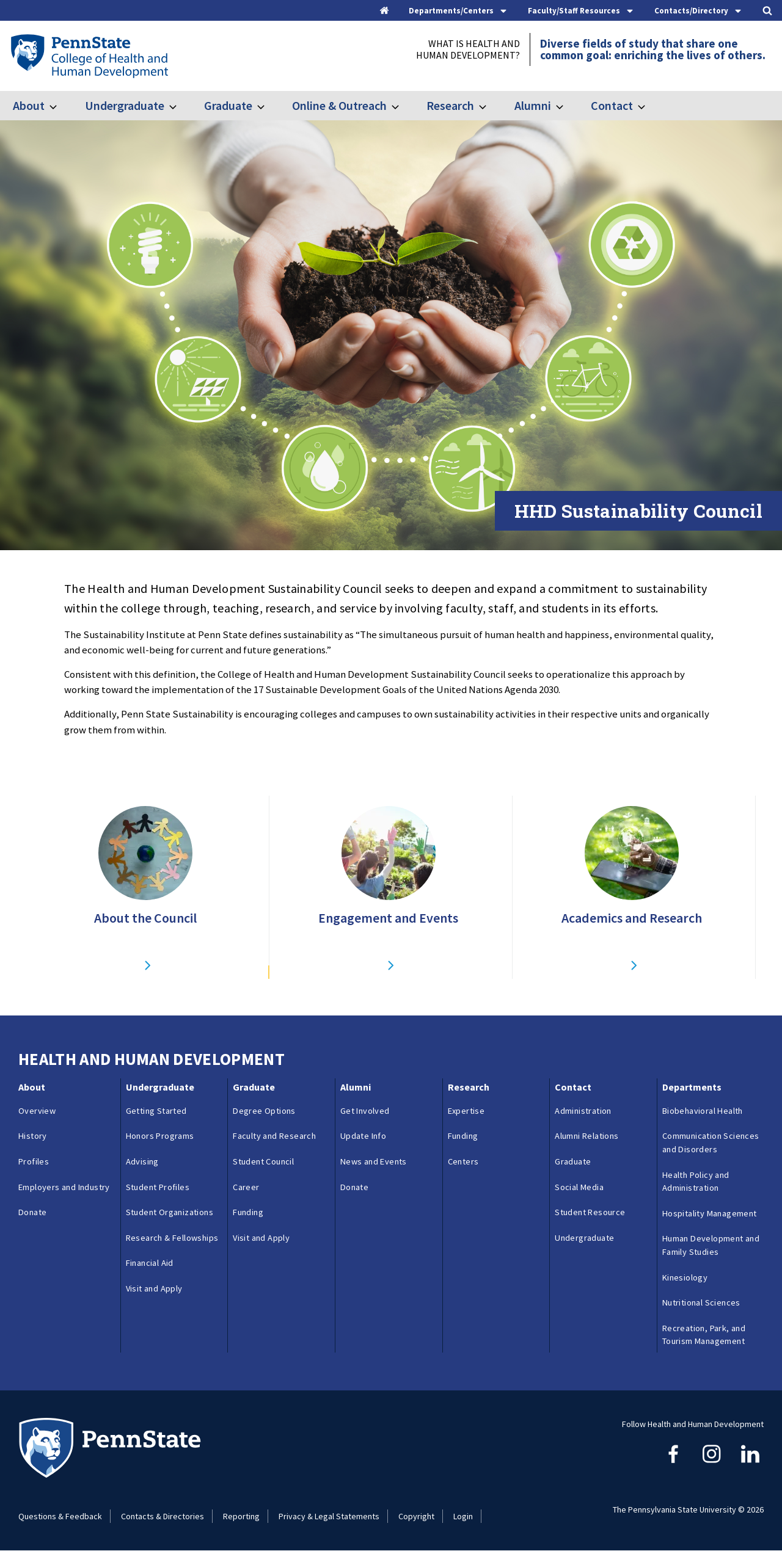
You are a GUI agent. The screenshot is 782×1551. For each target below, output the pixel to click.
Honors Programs (160, 1135)
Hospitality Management (709, 1213)
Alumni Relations (586, 1135)
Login (463, 1516)
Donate (32, 1212)
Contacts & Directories (162, 1516)
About (29, 105)
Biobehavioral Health (702, 1110)
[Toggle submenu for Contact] (649, 105)
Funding (248, 1212)
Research (450, 105)
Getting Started (156, 1110)
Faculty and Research (274, 1135)
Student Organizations (169, 1212)
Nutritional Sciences (701, 1302)
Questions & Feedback (60, 1516)
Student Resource (590, 1212)
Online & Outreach (339, 105)
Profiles (33, 1161)
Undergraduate (124, 105)
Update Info (363, 1135)
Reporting (241, 1516)
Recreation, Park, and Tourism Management (703, 1335)
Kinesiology (684, 1277)
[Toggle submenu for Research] (490, 105)
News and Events (373, 1161)
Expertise (466, 1110)
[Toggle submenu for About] (60, 105)
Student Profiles (157, 1187)
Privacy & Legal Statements (329, 1516)
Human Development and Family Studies (710, 1245)
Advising (142, 1161)
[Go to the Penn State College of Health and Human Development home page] (89, 55)
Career (246, 1187)
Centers (463, 1161)
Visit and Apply (154, 1288)
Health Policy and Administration (695, 1181)
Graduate (228, 105)
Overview (37, 1110)
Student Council (263, 1161)
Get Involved (365, 1110)
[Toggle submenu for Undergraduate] (180, 105)
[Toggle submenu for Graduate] (268, 105)
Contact (612, 105)
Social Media (579, 1187)
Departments (692, 1087)
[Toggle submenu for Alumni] (567, 105)
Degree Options (264, 1110)
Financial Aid (150, 1262)
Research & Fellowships (172, 1237)
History (32, 1135)
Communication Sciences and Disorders (710, 1142)
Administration (583, 1110)
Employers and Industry (64, 1187)
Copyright (416, 1516)
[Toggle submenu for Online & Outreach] (402, 105)
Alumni (532, 105)
